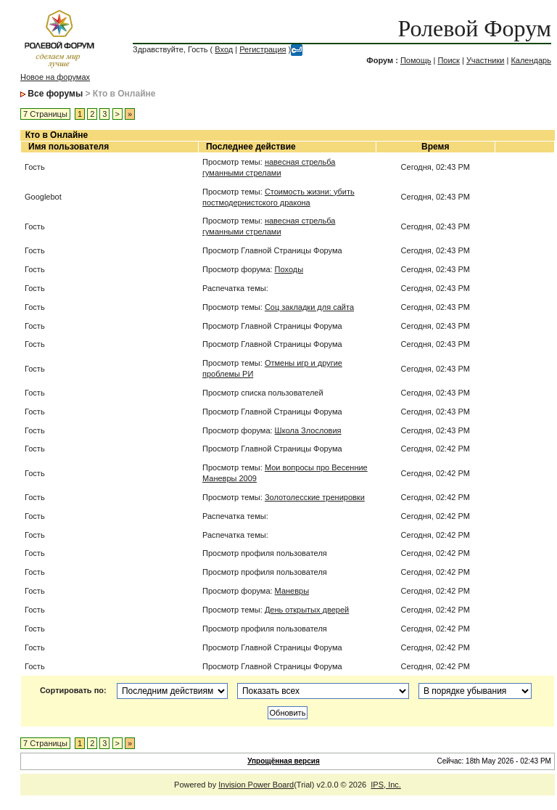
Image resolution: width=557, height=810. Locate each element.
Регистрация (262, 49)
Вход (224, 49)
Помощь (416, 60)
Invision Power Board (256, 784)
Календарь (531, 60)
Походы (289, 269)
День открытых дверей (307, 609)
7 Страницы (45, 114)
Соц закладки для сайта (309, 307)
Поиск (448, 60)
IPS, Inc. (386, 784)
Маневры (292, 590)
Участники (485, 60)
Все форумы (55, 94)
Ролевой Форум (474, 28)
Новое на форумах (55, 77)
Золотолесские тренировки (315, 497)
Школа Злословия (308, 430)
